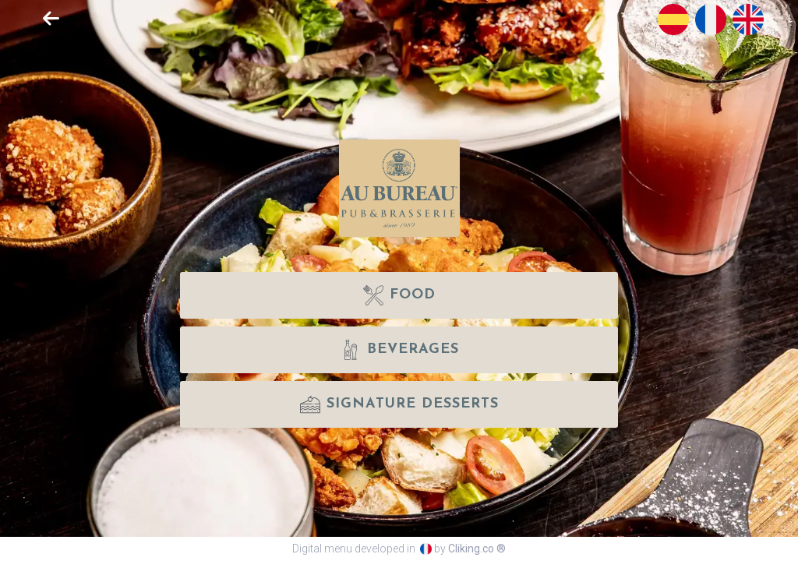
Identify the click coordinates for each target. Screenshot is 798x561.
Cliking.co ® (477, 548)
